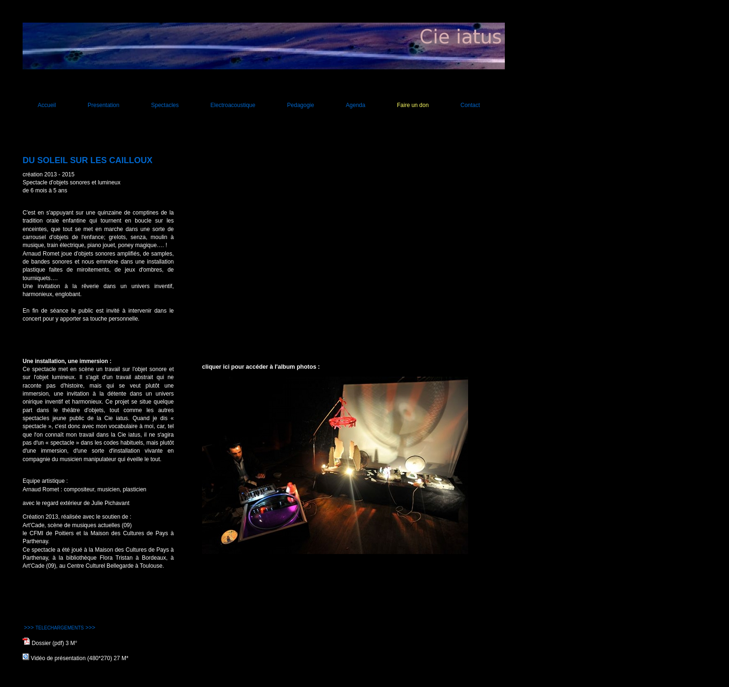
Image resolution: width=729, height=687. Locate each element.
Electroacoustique (233, 105)
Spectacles (165, 105)
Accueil (47, 105)
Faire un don (413, 105)
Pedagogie (300, 105)
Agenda (355, 105)
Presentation (103, 105)
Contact (470, 105)
